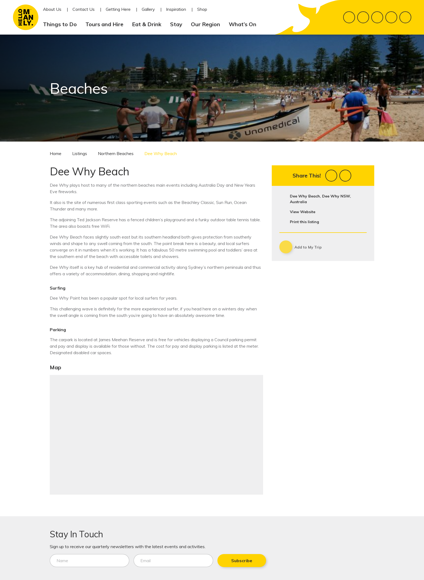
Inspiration (176, 9)
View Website (302, 211)
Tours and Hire (106, 24)
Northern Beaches (116, 153)
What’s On (245, 24)
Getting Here (118, 9)
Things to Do (62, 24)
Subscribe (238, 560)
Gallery (148, 9)
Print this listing (304, 221)
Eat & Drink (149, 24)
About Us (52, 9)
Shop (202, 9)
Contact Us (83, 9)
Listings (79, 153)
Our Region (207, 24)
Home (55, 153)
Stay (178, 24)
